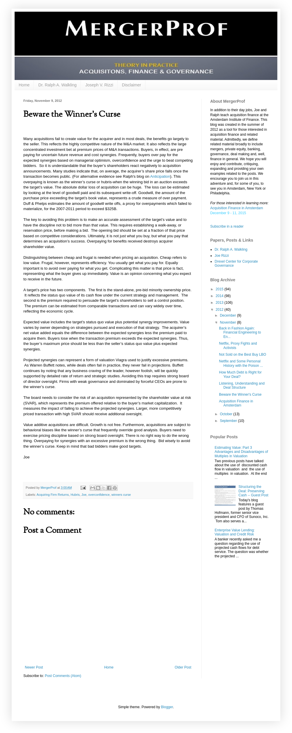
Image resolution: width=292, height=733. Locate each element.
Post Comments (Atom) (63, 676)
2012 (220, 310)
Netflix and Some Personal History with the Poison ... (241, 363)
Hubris (75, 494)
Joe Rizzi (222, 256)
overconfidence (99, 494)
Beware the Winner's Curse (240, 394)
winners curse (121, 494)
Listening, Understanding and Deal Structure (242, 385)
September (229, 421)
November (228, 322)
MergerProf (49, 487)
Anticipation (160, 176)
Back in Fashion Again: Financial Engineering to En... (240, 332)
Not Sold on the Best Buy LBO (242, 354)
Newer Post (34, 667)
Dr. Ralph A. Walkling (57, 85)
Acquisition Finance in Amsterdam (236, 208)
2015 (220, 289)
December (228, 315)
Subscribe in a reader (227, 226)
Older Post (183, 667)
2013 (220, 303)
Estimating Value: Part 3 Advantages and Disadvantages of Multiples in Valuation (241, 452)
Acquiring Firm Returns (52, 494)
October (226, 414)
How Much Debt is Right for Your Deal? (240, 374)
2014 (220, 296)
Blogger (167, 707)
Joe (83, 494)
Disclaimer (131, 85)
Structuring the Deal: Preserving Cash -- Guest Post (253, 491)
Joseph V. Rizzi (99, 85)
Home (24, 85)
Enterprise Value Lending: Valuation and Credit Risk (235, 532)
